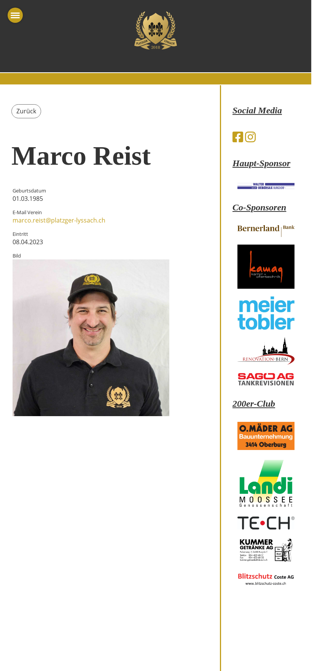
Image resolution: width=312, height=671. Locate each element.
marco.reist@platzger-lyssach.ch (59, 220)
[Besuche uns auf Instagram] (250, 137)
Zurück (26, 111)
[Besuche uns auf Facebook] (237, 137)
